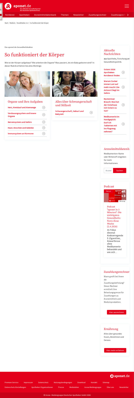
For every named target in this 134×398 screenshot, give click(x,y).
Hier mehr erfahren (115, 350)
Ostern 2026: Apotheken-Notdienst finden (112, 72)
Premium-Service (11, 382)
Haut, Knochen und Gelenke (21, 127)
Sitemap (106, 382)
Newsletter (78, 14)
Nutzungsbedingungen (63, 382)
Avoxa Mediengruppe (92, 387)
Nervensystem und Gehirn (20, 122)
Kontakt (94, 382)
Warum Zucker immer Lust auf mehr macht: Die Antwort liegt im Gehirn (111, 87)
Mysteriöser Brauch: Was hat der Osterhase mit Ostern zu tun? (111, 105)
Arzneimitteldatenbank (45, 14)
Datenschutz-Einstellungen (15, 387)
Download (81, 382)
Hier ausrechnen (116, 312)
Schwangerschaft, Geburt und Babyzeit (69, 112)
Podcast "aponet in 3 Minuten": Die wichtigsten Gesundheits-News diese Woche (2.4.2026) (114, 216)
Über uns (110, 387)
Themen (65, 14)
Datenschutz (43, 382)
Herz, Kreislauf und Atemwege (22, 107)
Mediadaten (74, 387)
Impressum (28, 382)
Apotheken (24, 14)
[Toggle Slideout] (126, 6)
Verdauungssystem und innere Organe (22, 114)
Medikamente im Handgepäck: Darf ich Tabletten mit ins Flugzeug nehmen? (111, 124)
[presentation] (127, 14)
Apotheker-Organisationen (42, 387)
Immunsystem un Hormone (20, 133)
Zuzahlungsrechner (97, 14)
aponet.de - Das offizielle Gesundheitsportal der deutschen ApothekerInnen (22, 7)
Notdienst (10, 14)
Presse (61, 387)
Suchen (119, 170)
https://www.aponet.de (119, 376)
